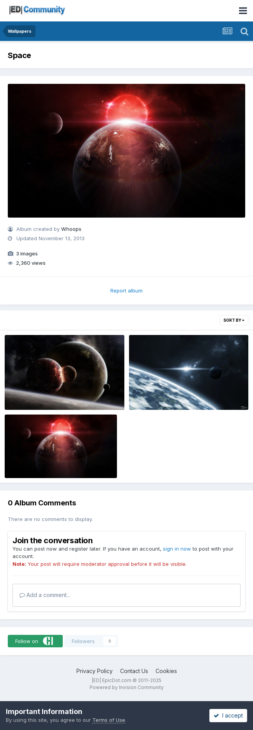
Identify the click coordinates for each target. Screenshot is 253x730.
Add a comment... (44, 595)
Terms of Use (108, 720)
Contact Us (134, 671)
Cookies (166, 671)
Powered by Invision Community (127, 687)
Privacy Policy (94, 671)
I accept (228, 715)
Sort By (233, 320)
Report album (126, 290)
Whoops (71, 229)
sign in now (177, 549)
